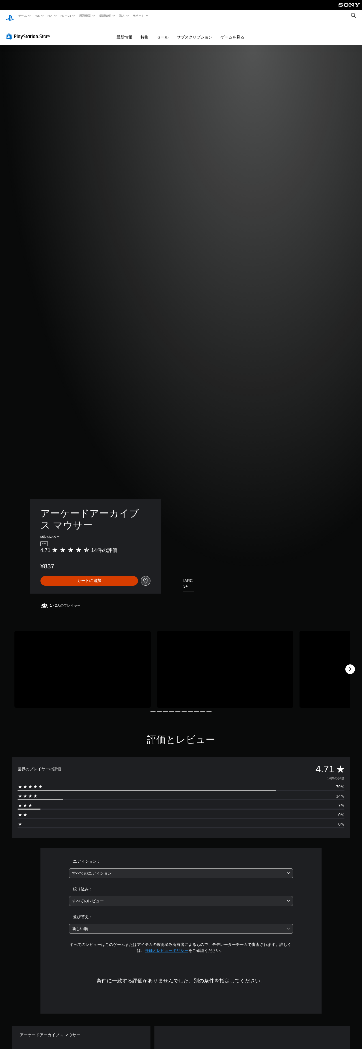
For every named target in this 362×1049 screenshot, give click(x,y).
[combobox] (181, 868)
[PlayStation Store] (29, 30)
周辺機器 (85, 16)
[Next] (350, 664)
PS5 (37, 16)
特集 (144, 31)
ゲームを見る (232, 31)
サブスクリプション (194, 31)
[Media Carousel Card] (82, 664)
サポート (139, 16)
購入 (122, 16)
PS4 (50, 16)
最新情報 (105, 16)
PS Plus (66, 16)
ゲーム (22, 16)
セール (163, 31)
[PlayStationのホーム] (10, 16)
